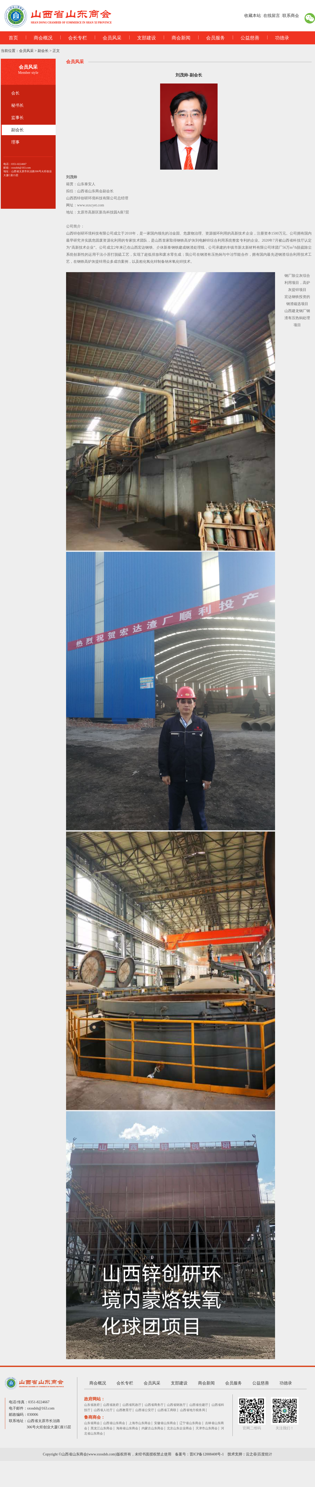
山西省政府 (111, 1405)
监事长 (17, 117)
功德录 (278, 37)
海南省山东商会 (127, 1428)
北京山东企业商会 (179, 1428)
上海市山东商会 (140, 1423)
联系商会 (290, 15)
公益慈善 (246, 37)
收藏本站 (252, 15)
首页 (13, 37)
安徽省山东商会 (165, 1423)
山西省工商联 (167, 1410)
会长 (15, 93)
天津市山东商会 (207, 1428)
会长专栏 (73, 37)
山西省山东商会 (114, 1423)
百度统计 (265, 1454)
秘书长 (17, 105)
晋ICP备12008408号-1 (207, 1454)
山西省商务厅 (154, 1405)
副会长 (43, 51)
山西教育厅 (124, 1410)
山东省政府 (92, 1405)
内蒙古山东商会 (153, 1428)
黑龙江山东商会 (102, 1428)
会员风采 (108, 37)
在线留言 (271, 15)
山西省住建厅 (198, 1405)
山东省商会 (92, 1423)
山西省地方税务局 (192, 1410)
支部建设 (142, 37)
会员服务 (211, 37)
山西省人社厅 (103, 1410)
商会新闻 (177, 37)
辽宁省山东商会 (190, 1423)
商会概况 (39, 37)
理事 (15, 142)
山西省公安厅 (144, 1410)
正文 (56, 51)
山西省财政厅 (176, 1405)
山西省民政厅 (131, 1405)
